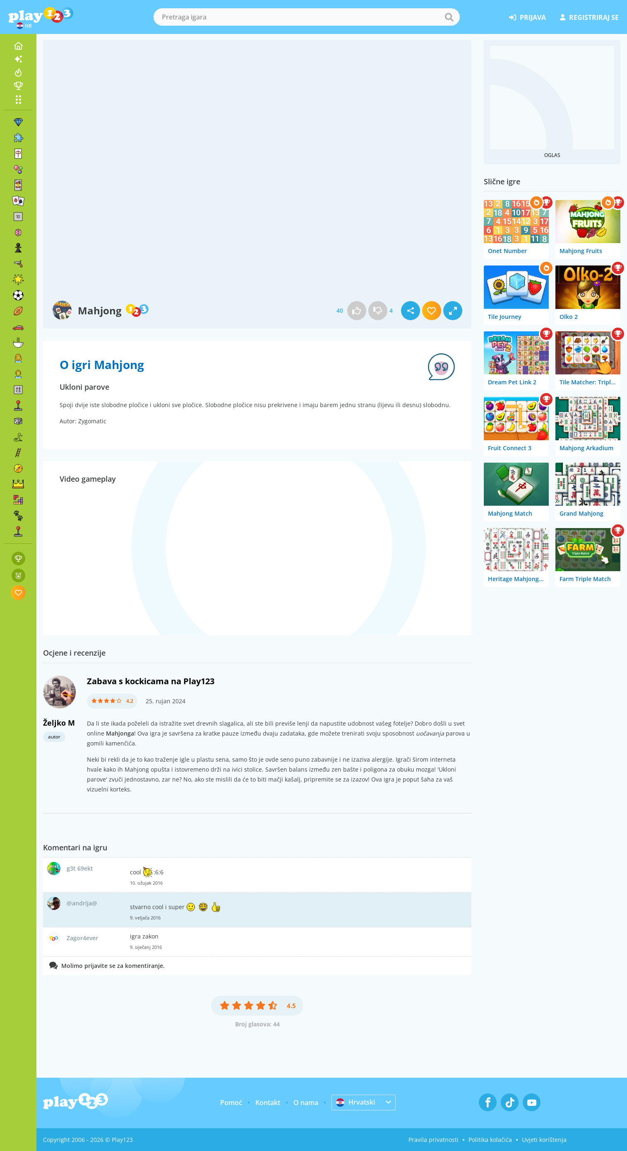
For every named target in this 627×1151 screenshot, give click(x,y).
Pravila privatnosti (433, 1140)
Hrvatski (355, 1102)
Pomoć (231, 1102)
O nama (305, 1102)
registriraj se (589, 17)
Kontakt (267, 1102)
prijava (527, 17)
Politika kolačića (490, 1140)
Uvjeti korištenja (544, 1140)
